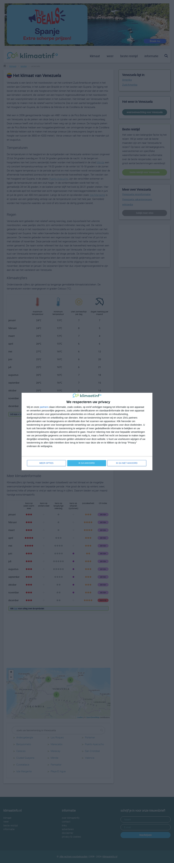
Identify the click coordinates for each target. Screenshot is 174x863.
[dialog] (87, 431)
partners (44, 407)
